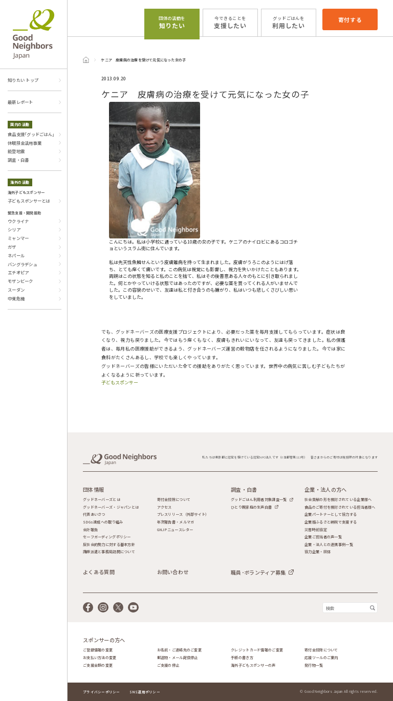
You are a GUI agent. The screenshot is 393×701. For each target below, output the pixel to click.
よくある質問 (99, 572)
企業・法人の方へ (325, 489)
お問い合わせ (173, 572)
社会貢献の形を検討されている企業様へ (338, 499)
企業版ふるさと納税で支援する (330, 522)
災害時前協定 (315, 530)
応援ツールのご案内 (321, 658)
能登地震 (16, 151)
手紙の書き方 (242, 658)
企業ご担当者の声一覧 (323, 537)
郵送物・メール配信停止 (177, 658)
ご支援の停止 (168, 665)
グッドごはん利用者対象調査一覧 (259, 499)
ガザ (12, 247)
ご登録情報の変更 (98, 650)
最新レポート (20, 102)
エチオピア (18, 272)
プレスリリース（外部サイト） (183, 514)
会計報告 (90, 530)
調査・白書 (18, 160)
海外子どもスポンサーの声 (253, 665)
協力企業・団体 (317, 552)
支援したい (230, 22)
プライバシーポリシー (101, 691)
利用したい (288, 22)
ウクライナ (18, 221)
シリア (14, 229)
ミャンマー (18, 238)
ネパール (16, 255)
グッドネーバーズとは (101, 499)
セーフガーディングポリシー (107, 537)
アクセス (164, 507)
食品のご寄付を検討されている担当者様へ (339, 507)
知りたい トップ (23, 80)
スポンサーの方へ (104, 640)
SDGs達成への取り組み (103, 522)
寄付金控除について (174, 499)
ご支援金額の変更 (98, 665)
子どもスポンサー (119, 382)
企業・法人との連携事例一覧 (328, 544)
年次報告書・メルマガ (175, 522)
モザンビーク (20, 281)
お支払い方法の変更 (100, 658)
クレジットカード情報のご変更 (257, 650)
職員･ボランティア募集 (258, 572)
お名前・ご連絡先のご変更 (179, 650)
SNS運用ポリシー (144, 691)
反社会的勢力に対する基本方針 (109, 544)
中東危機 (16, 298)
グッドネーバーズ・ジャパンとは (111, 507)
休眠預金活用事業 (24, 143)
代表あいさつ (94, 514)
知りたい (172, 22)
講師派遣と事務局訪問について (109, 552)
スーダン (16, 290)
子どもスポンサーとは (29, 201)
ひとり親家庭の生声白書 (251, 507)
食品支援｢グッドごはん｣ (31, 134)
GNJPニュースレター (175, 530)
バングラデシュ (22, 264)
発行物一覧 (313, 665)
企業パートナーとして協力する (330, 514)
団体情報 (93, 489)
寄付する (350, 19)
